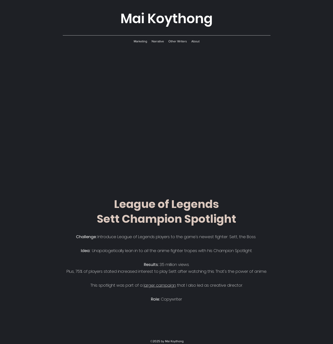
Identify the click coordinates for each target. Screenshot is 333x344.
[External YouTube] (166, 121)
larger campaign (160, 285)
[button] (140, 41)
